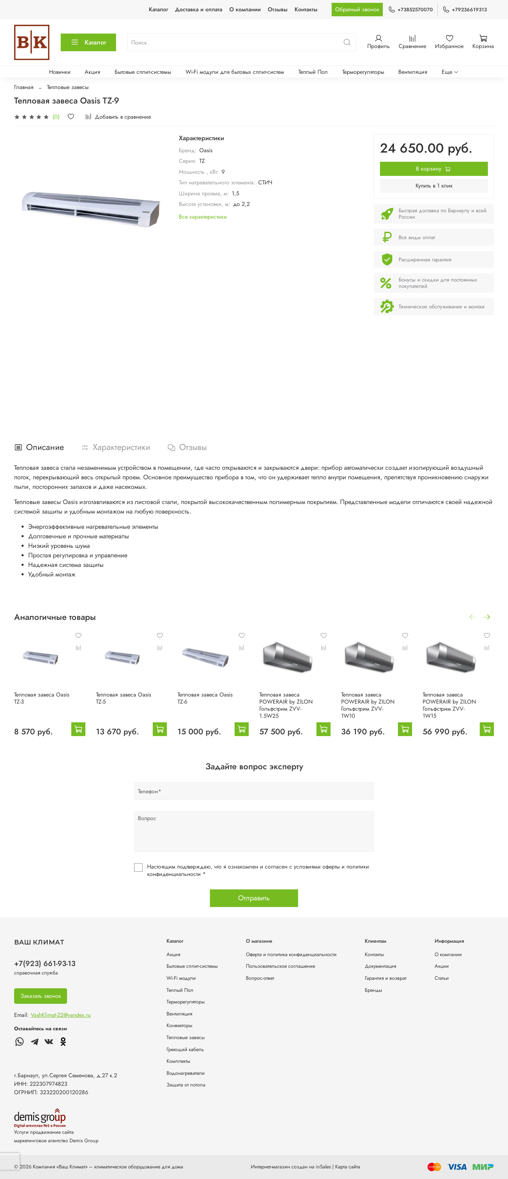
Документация (380, 966)
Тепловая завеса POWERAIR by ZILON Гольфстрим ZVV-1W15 (449, 704)
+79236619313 (464, 9)
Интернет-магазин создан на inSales (291, 1166)
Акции (442, 966)
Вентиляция (412, 72)
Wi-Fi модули (181, 978)
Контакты (306, 9)
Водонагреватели (186, 1073)
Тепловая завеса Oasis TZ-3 (41, 697)
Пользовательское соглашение (280, 966)
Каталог (158, 9)
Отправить (254, 898)
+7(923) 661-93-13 (44, 963)
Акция (92, 72)
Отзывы (278, 9)
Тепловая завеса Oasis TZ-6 (204, 697)
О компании (245, 9)
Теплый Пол (313, 72)
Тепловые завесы (68, 87)
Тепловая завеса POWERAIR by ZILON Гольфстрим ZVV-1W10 (367, 704)
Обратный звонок (357, 9)
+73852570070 (410, 9)
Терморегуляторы (363, 72)
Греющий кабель (185, 1049)
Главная (24, 87)
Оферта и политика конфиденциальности (291, 954)
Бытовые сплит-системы (143, 72)
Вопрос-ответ (260, 978)
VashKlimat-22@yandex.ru (61, 1015)
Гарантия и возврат (385, 978)
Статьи (442, 978)
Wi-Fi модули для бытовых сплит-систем (235, 72)
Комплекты (178, 1061)
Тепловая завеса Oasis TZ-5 (123, 697)
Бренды (373, 990)
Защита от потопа (186, 1084)
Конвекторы (179, 1025)
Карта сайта (347, 1166)
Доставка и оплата (198, 9)
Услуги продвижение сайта (44, 1132)
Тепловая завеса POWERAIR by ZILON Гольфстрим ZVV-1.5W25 (286, 704)
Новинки (60, 72)
